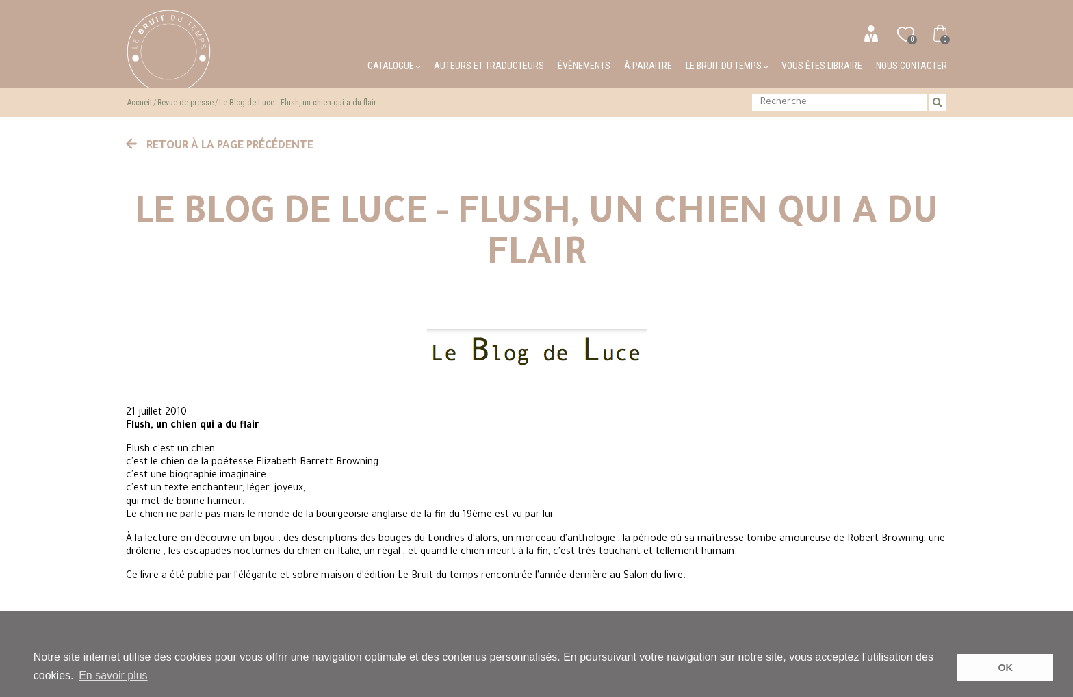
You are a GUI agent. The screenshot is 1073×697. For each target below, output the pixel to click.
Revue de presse (185, 102)
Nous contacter (911, 65)
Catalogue (393, 65)
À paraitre (648, 65)
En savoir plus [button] (113, 675)
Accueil (139, 102)
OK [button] (1005, 667)
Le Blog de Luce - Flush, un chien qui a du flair (297, 102)
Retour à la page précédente (219, 146)
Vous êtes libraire (821, 65)
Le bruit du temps (727, 65)
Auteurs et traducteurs (489, 65)
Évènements (584, 65)
